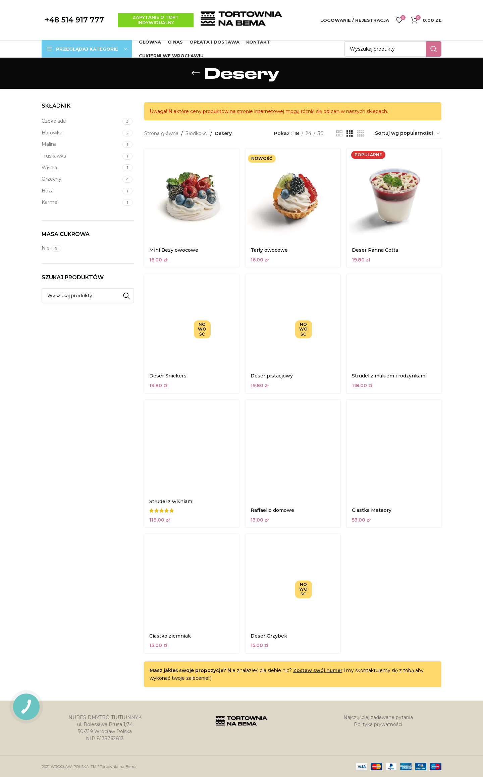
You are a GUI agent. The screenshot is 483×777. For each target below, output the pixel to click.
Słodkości (196, 133)
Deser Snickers (167, 376)
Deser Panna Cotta (375, 250)
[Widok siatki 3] (349, 133)
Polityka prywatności (378, 724)
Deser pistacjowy (272, 376)
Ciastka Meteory (371, 510)
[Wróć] (195, 73)
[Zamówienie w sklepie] (407, 133)
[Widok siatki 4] (360, 133)
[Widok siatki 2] (339, 133)
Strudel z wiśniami (171, 501)
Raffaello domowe (272, 510)
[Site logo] (241, 20)
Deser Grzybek (269, 636)
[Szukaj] (392, 49)
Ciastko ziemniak (170, 636)
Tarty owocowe (269, 250)
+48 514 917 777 (74, 19)
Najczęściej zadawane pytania (378, 717)
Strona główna (161, 133)
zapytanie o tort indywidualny (155, 19)
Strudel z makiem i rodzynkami (389, 376)
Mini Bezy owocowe (173, 250)
